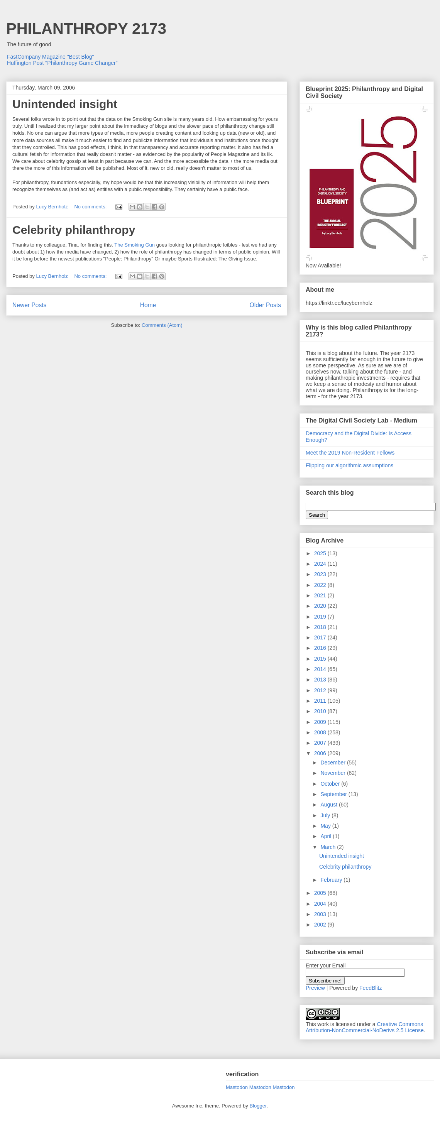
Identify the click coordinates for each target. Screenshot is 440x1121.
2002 (321, 924)
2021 (321, 595)
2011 (321, 701)
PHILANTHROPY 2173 (86, 28)
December (333, 762)
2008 (321, 732)
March (328, 847)
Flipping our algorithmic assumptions (349, 465)
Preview (315, 988)
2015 (321, 659)
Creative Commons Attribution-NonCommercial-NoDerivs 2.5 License (365, 1027)
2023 (321, 574)
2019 (321, 617)
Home (148, 305)
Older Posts (265, 305)
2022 (321, 585)
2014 (321, 669)
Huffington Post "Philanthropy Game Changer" (62, 63)
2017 (321, 637)
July (326, 815)
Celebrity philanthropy (73, 229)
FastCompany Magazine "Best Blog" (50, 57)
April (326, 836)
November (333, 773)
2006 (321, 753)
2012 (321, 690)
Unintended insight (64, 104)
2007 (321, 743)
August (329, 804)
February (332, 880)
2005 (321, 893)
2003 (321, 914)
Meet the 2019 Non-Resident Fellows (350, 453)
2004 (321, 904)
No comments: (91, 207)
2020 (321, 606)
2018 (321, 627)
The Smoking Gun (134, 245)
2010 (321, 711)
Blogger (257, 1106)
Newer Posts (29, 305)
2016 (321, 648)
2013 (321, 679)
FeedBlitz (370, 988)
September (334, 794)
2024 (321, 564)
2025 (321, 553)
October (330, 784)
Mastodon (237, 1087)
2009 (321, 722)
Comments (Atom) (162, 325)
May (326, 826)
